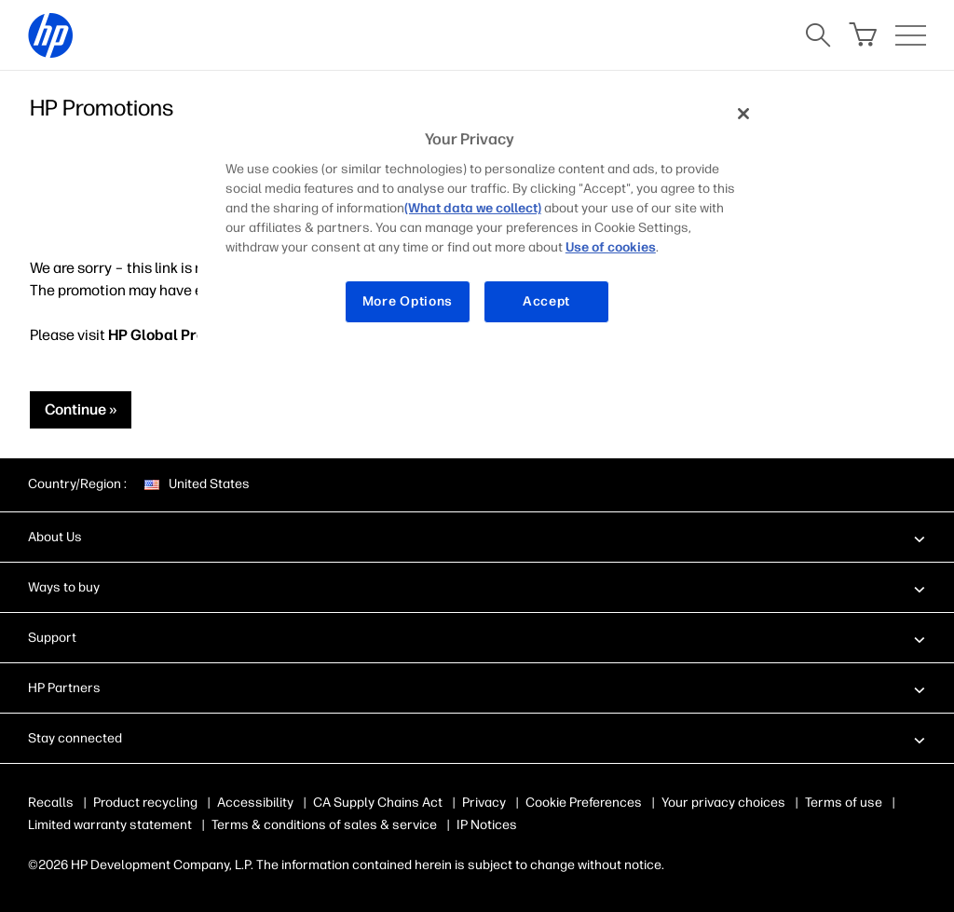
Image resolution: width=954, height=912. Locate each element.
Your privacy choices (723, 802)
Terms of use (843, 802)
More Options (407, 301)
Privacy (484, 802)
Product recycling (145, 802)
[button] (477, 536)
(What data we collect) (472, 208)
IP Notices (487, 825)
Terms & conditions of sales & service (324, 825)
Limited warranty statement (110, 825)
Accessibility (255, 802)
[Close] (743, 113)
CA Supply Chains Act (378, 802)
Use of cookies (611, 247)
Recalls (51, 802)
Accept (546, 301)
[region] (484, 221)
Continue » (80, 409)
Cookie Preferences (583, 802)
